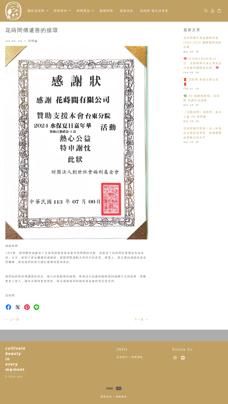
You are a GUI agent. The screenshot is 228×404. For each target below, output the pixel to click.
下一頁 (139, 319)
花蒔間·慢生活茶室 (154, 10)
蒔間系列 (62, 10)
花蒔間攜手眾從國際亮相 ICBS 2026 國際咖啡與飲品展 (202, 42)
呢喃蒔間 (106, 10)
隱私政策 (106, 396)
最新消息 (126, 10)
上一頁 (14, 319)
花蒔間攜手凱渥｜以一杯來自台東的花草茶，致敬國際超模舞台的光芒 (202, 133)
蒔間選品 (85, 10)
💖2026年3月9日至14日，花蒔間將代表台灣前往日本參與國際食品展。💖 (202, 63)
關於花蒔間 (38, 10)
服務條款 (121, 396)
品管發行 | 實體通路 (130, 357)
